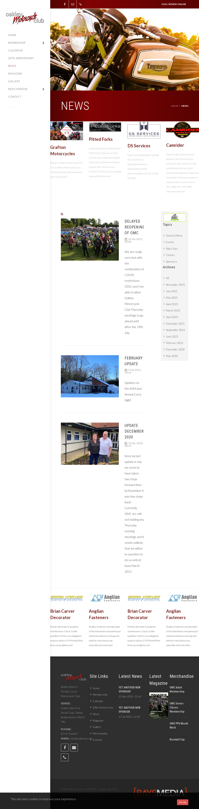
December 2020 (175, 349)
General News (174, 235)
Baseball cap (177, 739)
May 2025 (172, 297)
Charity (170, 255)
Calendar (98, 701)
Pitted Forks (101, 139)
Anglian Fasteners (98, 614)
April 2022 (172, 317)
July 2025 (171, 291)
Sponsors (171, 261)
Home (174, 105)
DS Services (139, 145)
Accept (182, 802)
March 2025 (173, 310)
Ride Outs (172, 248)
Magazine (98, 720)
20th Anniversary (103, 707)
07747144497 (69, 733)
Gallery (97, 726)
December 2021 (175, 323)
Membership (100, 694)
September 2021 (175, 329)
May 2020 (172, 356)
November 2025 (175, 284)
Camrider (175, 145)
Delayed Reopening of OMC (135, 227)
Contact (97, 739)
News (96, 714)
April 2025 (172, 304)
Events (170, 242)
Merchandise (100, 733)
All (167, 278)
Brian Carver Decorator (62, 614)
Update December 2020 (134, 431)
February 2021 (174, 342)
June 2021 (172, 336)
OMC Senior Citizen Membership (177, 707)
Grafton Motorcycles (62, 150)
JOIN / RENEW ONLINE (173, 4)
